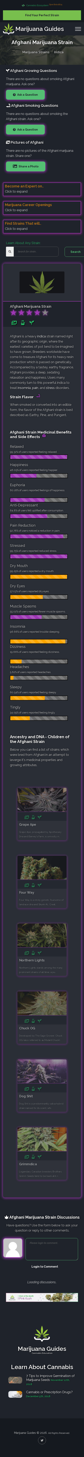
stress (50, 388)
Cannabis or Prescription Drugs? (49, 1392)
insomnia (24, 388)
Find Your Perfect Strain (42, 15)
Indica (59, 51)
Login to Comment (45, 1266)
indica (41, 336)
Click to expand (16, 191)
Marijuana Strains (35, 51)
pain (35, 388)
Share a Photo (28, 166)
